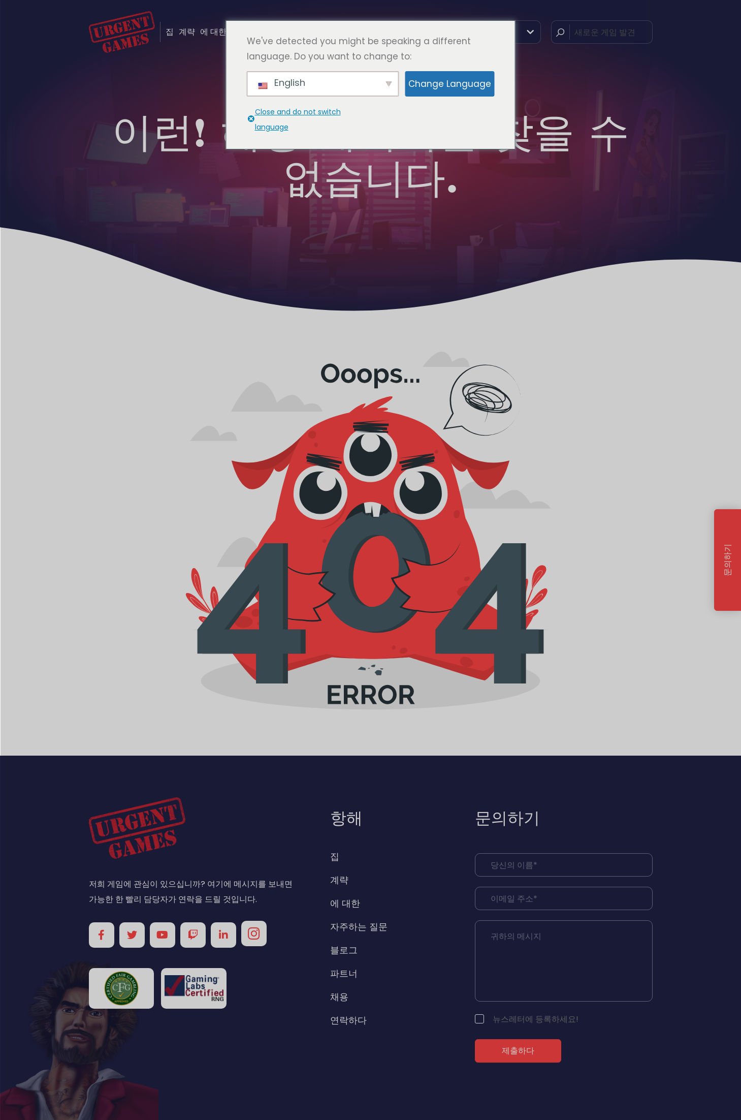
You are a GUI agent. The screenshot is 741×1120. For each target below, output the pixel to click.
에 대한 (213, 32)
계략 (187, 32)
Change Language (449, 84)
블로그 (344, 950)
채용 (339, 996)
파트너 (344, 973)
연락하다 (348, 1020)
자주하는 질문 (359, 926)
